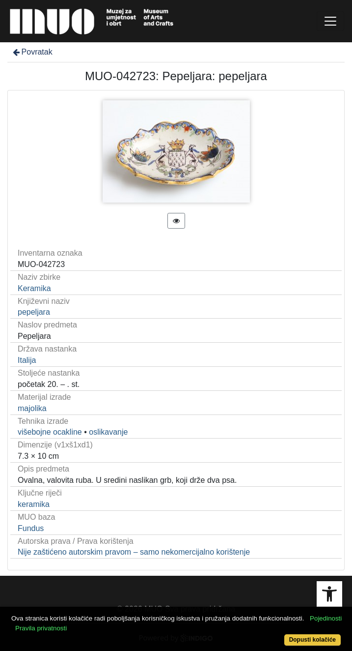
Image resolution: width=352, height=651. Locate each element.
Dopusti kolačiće (312, 639)
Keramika (34, 288)
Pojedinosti (326, 618)
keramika (34, 504)
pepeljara (34, 312)
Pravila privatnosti (41, 628)
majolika (32, 408)
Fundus (31, 528)
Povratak (32, 52)
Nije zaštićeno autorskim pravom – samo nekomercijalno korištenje (134, 552)
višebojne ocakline (50, 432)
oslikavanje (108, 432)
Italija (27, 360)
